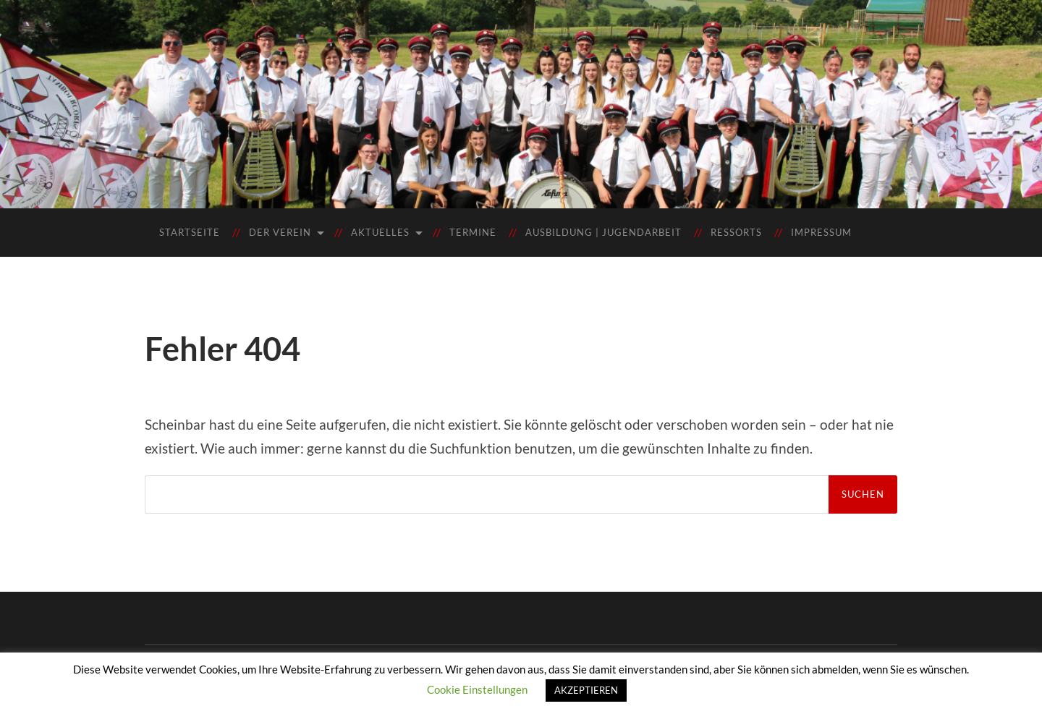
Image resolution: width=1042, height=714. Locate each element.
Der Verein (280, 232)
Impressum (821, 232)
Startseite (189, 232)
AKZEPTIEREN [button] (586, 690)
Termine (472, 232)
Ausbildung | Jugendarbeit (603, 232)
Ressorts (736, 232)
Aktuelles (380, 232)
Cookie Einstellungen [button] (477, 689)
